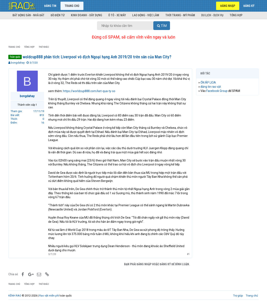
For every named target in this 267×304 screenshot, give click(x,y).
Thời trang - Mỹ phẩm (180, 15)
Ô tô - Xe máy (117, 15)
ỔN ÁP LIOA (208, 82)
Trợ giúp (238, 295)
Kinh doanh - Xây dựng (86, 15)
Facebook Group (217, 91)
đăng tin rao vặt (210, 86)
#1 (188, 254)
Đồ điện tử (58, 15)
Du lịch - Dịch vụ (212, 15)
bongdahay (18, 62)
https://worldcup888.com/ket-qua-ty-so (89, 91)
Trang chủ (72, 6)
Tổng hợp (236, 15)
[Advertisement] (227, 161)
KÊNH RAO (14, 295)
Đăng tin (50, 6)
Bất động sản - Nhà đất (28, 15)
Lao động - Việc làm (145, 15)
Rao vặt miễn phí (49, 295)
